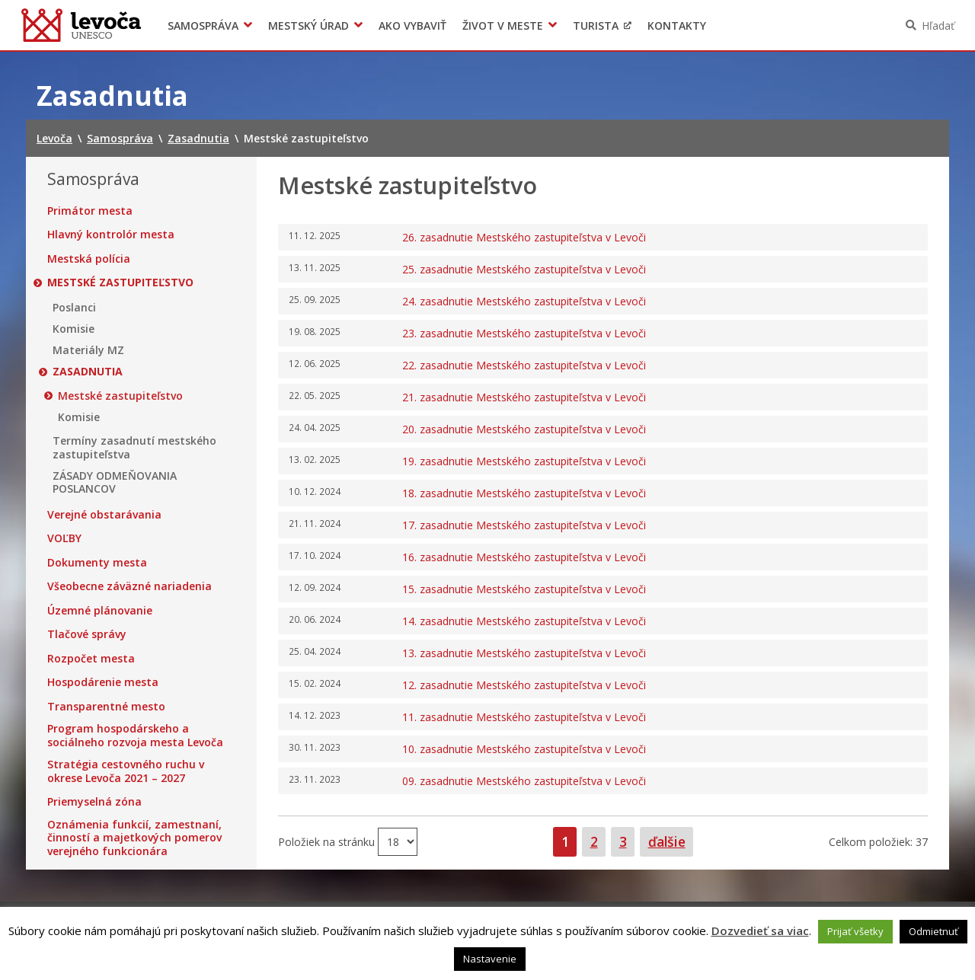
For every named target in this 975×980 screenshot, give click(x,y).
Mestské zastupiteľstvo (120, 282)
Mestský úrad (308, 25)
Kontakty (676, 25)
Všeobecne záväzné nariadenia (129, 586)
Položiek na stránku (328, 841)
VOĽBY (64, 538)
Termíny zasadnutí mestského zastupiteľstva (134, 447)
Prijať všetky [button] (855, 931)
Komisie (73, 329)
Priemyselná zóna (94, 802)
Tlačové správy (86, 634)
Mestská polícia (88, 259)
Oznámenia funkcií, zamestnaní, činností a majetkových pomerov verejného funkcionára (134, 838)
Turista (596, 25)
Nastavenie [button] (489, 959)
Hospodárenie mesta (102, 682)
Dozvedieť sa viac (760, 930)
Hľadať (938, 25)
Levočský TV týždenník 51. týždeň (789, 25)
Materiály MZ (88, 350)
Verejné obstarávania (104, 515)
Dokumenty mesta (97, 563)
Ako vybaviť (412, 25)
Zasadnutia (88, 371)
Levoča (81, 25)
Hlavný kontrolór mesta (110, 234)
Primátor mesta (90, 211)
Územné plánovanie (99, 611)
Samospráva (203, 25)
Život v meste (502, 25)
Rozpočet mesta (91, 659)
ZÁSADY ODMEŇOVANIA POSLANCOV (115, 482)
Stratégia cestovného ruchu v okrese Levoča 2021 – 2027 (125, 771)
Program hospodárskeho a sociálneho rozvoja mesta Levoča (135, 735)
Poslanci (74, 307)
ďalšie (667, 841)
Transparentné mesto (106, 706)
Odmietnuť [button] (933, 931)
